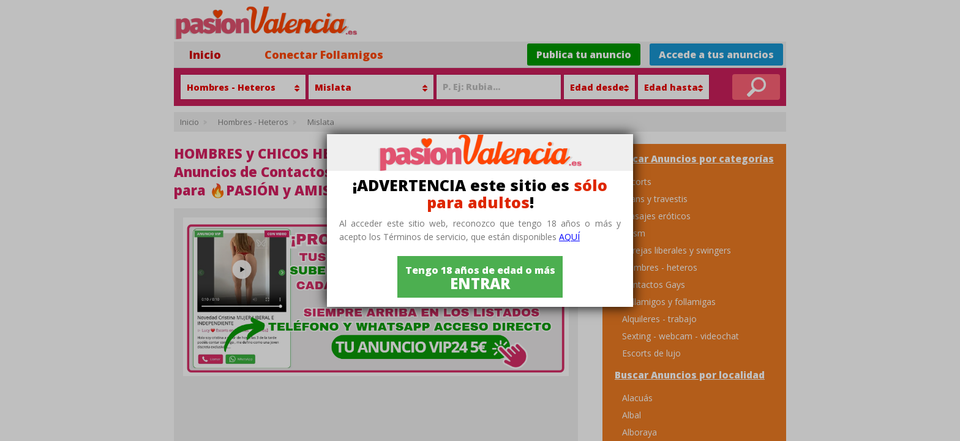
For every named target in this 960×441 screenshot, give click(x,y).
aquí (569, 237)
